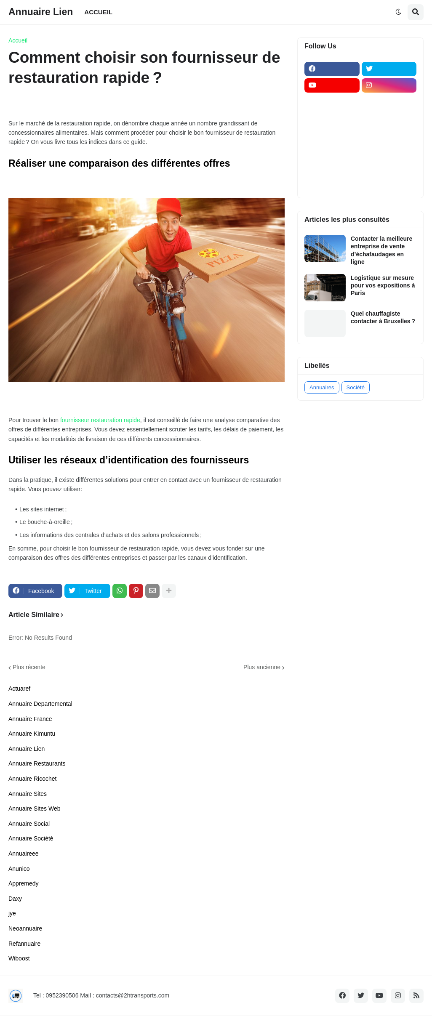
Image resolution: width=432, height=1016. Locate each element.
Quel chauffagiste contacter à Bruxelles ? (383, 317)
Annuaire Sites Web (34, 808)
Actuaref (19, 688)
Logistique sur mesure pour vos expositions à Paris (383, 285)
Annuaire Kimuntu (31, 733)
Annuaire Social (29, 823)
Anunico (19, 868)
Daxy (15, 898)
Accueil (17, 40)
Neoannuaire (25, 928)
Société (356, 387)
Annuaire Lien (40, 11)
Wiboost (19, 958)
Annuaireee (23, 853)
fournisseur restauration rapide (100, 420)
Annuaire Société (30, 838)
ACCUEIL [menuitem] (98, 12)
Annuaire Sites (27, 793)
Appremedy (23, 883)
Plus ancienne (261, 667)
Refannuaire (24, 943)
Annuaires (321, 387)
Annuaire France (30, 718)
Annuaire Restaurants (36, 763)
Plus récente (29, 667)
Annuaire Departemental (40, 703)
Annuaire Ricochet (32, 778)
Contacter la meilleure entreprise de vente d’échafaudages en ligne (381, 250)
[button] (398, 12)
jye (12, 913)
